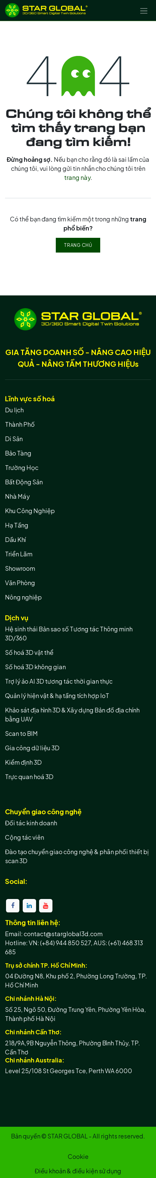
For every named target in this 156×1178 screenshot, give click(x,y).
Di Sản (14, 438)
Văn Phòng (20, 582)
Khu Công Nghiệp (30, 510)
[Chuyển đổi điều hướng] (144, 10)
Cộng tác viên (24, 837)
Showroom (20, 568)
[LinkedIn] (29, 905)
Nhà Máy (17, 496)
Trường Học (21, 467)
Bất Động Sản (24, 482)
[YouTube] (45, 905)
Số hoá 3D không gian (35, 667)
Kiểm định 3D (23, 762)
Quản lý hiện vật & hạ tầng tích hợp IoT (57, 695)
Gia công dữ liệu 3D (32, 748)
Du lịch (14, 410)
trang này (77, 177)
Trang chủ (78, 245)
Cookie (78, 1156)
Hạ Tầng (16, 525)
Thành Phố (20, 424)
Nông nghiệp (23, 597)
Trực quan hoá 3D (29, 776)
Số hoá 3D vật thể (29, 652)
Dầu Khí (15, 539)
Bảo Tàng (18, 453)
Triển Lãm (18, 554)
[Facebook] (12, 905)
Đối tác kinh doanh (31, 823)
